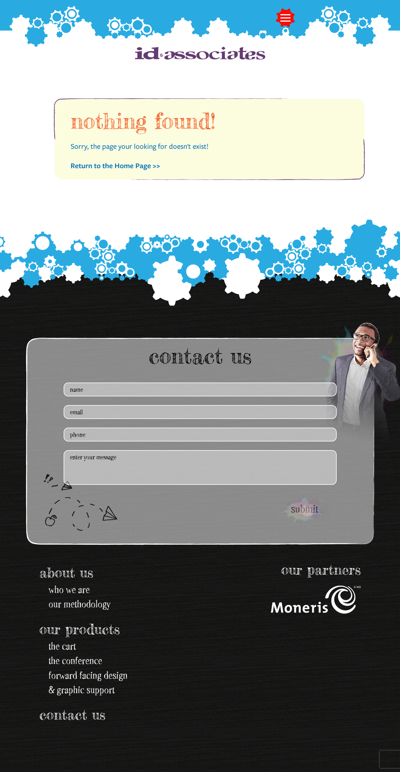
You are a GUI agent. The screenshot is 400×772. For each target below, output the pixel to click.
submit (304, 508)
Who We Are (69, 589)
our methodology (79, 604)
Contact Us (72, 714)
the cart (62, 646)
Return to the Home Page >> (115, 165)
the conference (75, 660)
